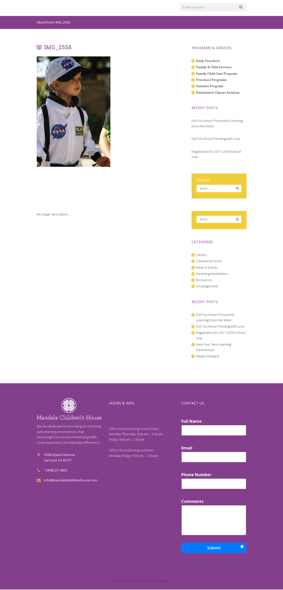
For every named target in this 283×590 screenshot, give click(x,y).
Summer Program (210, 86)
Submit (214, 548)
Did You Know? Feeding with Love (216, 138)
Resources (204, 280)
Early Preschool (208, 61)
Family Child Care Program (216, 73)
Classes (201, 255)
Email (188, 448)
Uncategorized (207, 286)
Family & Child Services (213, 67)
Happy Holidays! (208, 356)
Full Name (193, 421)
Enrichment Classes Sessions (218, 92)
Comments (192, 502)
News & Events (207, 267)
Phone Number (198, 475)
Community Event (209, 261)
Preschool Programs (212, 80)
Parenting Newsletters (212, 274)
